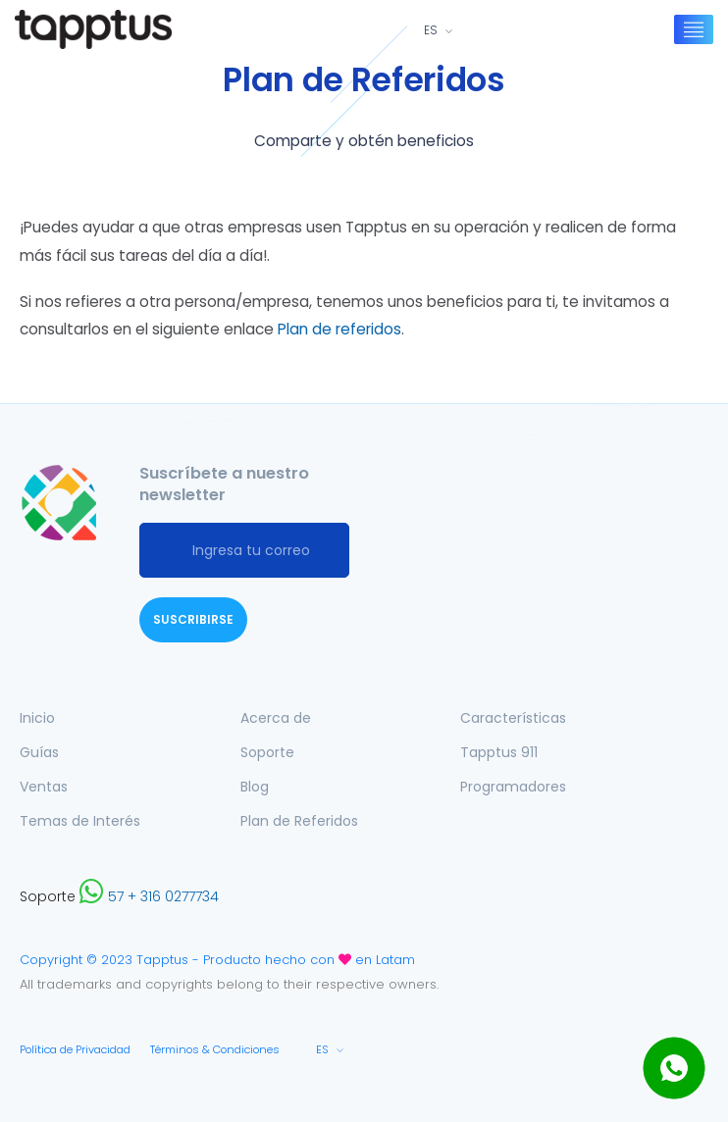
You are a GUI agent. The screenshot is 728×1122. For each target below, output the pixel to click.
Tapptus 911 (499, 752)
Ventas (44, 786)
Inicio (37, 718)
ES (431, 30)
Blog (254, 786)
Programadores (513, 786)
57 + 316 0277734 (149, 896)
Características (513, 718)
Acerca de (275, 718)
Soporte (267, 752)
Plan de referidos (339, 329)
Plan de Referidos (299, 821)
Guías (39, 752)
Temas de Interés (80, 821)
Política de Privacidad (75, 1049)
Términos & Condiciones (215, 1049)
